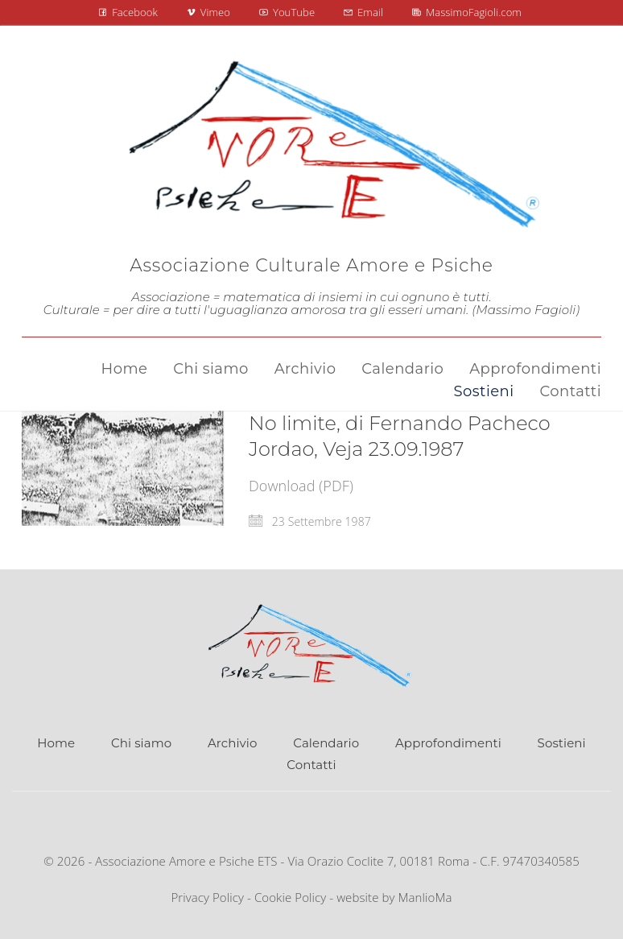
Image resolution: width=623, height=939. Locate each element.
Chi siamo (141, 743)
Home (56, 743)
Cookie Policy (290, 897)
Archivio (232, 743)
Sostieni (562, 743)
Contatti (311, 764)
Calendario (326, 743)
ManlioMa (425, 897)
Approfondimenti (448, 743)
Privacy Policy (207, 897)
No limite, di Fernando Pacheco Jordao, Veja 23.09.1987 (400, 436)
